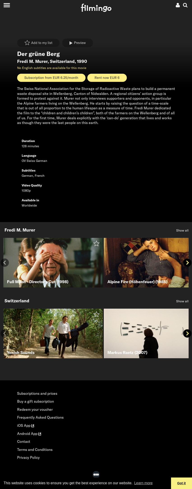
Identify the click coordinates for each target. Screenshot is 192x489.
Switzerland (62, 61)
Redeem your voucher (35, 409)
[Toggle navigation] (6, 5)
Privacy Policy (28, 457)
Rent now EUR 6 (107, 78)
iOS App (25, 425)
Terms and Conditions (35, 449)
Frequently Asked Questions (40, 417)
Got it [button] (181, 483)
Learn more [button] (143, 483)
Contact (23, 441)
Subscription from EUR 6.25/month (51, 78)
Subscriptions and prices (37, 393)
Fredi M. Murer (32, 61)
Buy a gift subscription (35, 401)
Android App (29, 433)
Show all (182, 230)
